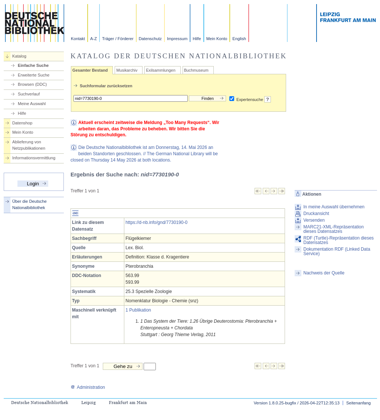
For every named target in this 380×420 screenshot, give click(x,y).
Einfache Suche (33, 65)
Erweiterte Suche (33, 75)
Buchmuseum (196, 70)
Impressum (177, 38)
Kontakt (78, 38)
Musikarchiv (126, 70)
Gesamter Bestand (90, 70)
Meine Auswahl (32, 103)
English (239, 38)
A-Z (93, 38)
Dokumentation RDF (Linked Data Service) (336, 251)
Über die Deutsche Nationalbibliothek (29, 204)
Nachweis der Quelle (323, 273)
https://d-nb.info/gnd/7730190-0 (156, 222)
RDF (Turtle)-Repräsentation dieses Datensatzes (338, 240)
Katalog (19, 56)
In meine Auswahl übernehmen (333, 206)
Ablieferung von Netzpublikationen (28, 145)
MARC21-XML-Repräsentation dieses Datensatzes (333, 229)
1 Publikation (138, 310)
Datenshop (22, 123)
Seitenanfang (358, 403)
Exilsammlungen (160, 70)
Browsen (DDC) (32, 84)
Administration (88, 387)
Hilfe (197, 38)
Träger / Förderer (118, 38)
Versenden (313, 220)
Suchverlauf (29, 94)
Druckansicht (316, 213)
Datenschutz (150, 38)
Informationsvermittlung (33, 158)
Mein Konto (216, 38)
